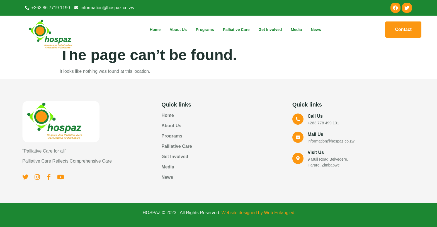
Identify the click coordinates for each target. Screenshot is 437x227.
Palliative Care (236, 29)
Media (296, 29)
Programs (205, 29)
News (316, 29)
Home (155, 29)
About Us (178, 29)
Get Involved (270, 29)
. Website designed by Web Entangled (257, 212)
